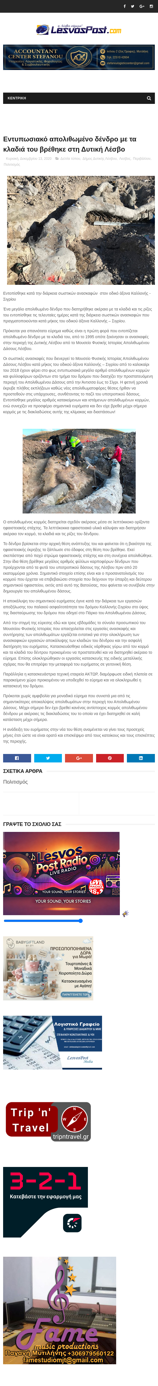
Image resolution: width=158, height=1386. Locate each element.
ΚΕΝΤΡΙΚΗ (17, 98)
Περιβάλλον (141, 159)
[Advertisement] (69, 78)
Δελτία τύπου (70, 159)
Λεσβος (125, 159)
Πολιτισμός (12, 165)
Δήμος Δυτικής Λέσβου (100, 159)
